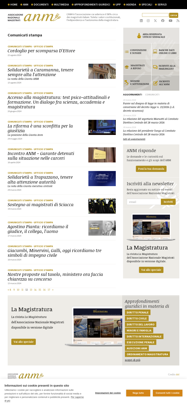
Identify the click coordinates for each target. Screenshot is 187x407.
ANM (25, 4)
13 (31, 289)
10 (18, 289)
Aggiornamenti (132, 94)
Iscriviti (168, 201)
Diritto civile (137, 318)
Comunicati (152, 94)
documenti (41, 4)
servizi (162, 4)
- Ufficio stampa (42, 46)
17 (49, 289)
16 (44, 289)
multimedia (61, 4)
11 (22, 289)
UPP (118, 4)
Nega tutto (138, 393)
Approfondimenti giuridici (92, 4)
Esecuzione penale (140, 342)
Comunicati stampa (20, 46)
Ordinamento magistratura (147, 354)
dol (177, 374)
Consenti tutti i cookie (168, 393)
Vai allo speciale (23, 341)
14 (35, 289)
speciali (147, 4)
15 (40, 289)
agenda (131, 4)
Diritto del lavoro (140, 324)
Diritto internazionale (144, 336)
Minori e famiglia (139, 330)
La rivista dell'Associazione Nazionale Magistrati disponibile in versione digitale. (151, 243)
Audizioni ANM (137, 348)
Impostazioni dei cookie (108, 393)
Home (14, 4)
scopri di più (132, 360)
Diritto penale (138, 312)
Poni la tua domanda (151, 168)
